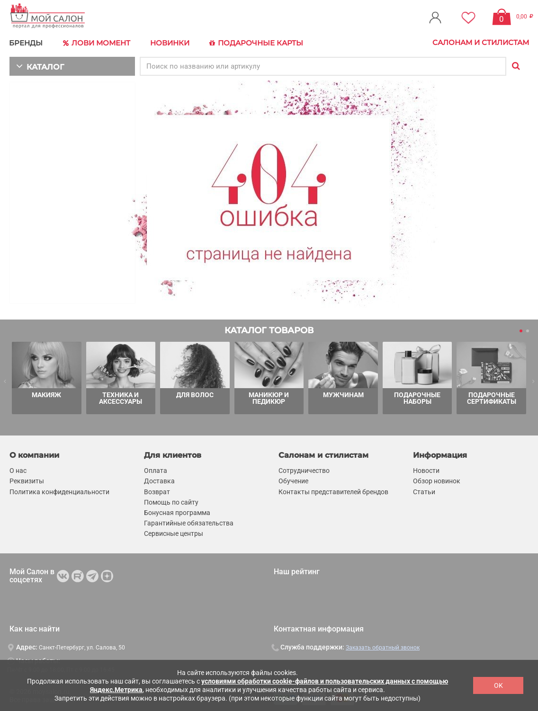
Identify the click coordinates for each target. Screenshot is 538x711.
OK (498, 685)
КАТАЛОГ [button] (39, 65)
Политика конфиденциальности (59, 490)
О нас (18, 469)
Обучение (293, 480)
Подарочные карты (252, 42)
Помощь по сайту (171, 501)
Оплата (155, 469)
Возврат (157, 490)
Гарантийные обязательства (188, 522)
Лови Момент (95, 42)
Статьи (424, 490)
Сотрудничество (304, 469)
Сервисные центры (173, 532)
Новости (426, 469)
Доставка (159, 480)
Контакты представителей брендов (333, 490)
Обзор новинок (436, 480)
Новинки (167, 42)
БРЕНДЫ (26, 42)
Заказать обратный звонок (383, 646)
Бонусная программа (177, 511)
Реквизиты (26, 480)
